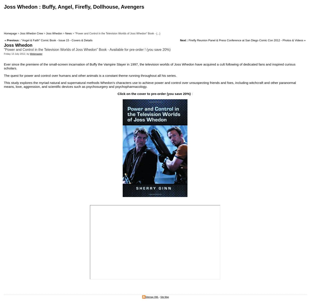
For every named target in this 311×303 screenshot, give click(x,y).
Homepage (10, 33)
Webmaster (36, 54)
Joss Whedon (54, 33)
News (68, 33)
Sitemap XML (150, 297)
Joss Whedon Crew (31, 33)
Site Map (164, 297)
